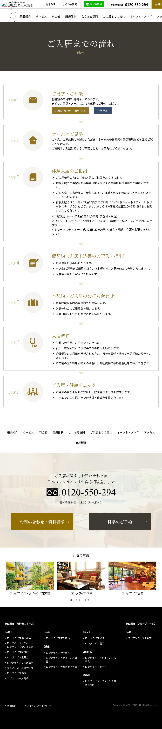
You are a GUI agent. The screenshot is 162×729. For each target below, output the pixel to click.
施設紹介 (25, 16)
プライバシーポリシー (39, 705)
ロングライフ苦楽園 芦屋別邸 (62, 666)
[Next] (159, 579)
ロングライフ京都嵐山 (58, 638)
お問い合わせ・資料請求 (70, 111)
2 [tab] (76, 600)
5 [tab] (90, 600)
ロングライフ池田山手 (19, 638)
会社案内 (12, 705)
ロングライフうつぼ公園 (20, 662)
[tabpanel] (30, 579)
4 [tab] (85, 600)
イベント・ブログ (141, 16)
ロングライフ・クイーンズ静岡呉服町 (100, 682)
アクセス (149, 432)
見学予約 (102, 111)
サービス (41, 16)
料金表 (56, 16)
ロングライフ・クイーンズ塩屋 (61, 659)
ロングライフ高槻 (16, 673)
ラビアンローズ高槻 (17, 678)
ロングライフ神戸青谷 (58, 652)
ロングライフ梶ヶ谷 (96, 666)
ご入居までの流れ (114, 16)
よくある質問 (89, 16)
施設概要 (81, 443)
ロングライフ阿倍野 (18, 652)
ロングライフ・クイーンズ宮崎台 (100, 659)
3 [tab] (81, 600)
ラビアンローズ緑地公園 (20, 667)
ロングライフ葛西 (94, 643)
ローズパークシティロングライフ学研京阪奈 (20, 645)
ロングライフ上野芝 (18, 657)
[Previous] (2, 579)
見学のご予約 (119, 522)
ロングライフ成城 (94, 638)
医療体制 (70, 16)
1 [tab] (72, 600)
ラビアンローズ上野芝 (140, 638)
